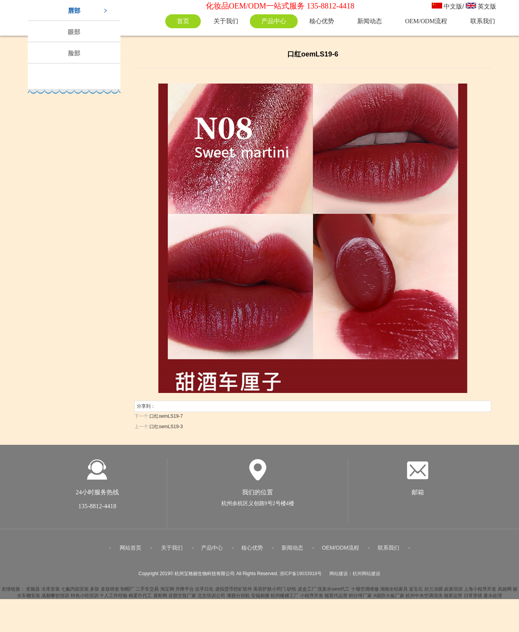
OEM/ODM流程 (426, 21)
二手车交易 (147, 591)
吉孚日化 (204, 591)
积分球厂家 (360, 598)
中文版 (453, 6)
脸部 (74, 53)
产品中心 (273, 21)
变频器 (33, 591)
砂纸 (291, 591)
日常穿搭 (473, 598)
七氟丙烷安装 (75, 591)
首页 (183, 21)
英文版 (487, 6)
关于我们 (226, 21)
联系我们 (482, 21)
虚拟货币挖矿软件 (233, 591)
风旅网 (505, 591)
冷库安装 (50, 591)
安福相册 (260, 598)
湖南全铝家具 (394, 591)
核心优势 (321, 21)
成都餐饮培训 (55, 598)
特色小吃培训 (84, 598)
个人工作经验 (113, 598)
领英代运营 (336, 598)
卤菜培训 (453, 591)
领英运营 (453, 598)
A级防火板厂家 (388, 598)
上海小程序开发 (480, 591)
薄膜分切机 (238, 598)
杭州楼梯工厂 (285, 598)
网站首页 (130, 550)
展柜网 (160, 598)
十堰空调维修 (365, 591)
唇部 (74, 10)
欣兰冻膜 (433, 591)
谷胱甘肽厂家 (182, 598)
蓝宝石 (416, 591)
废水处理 (492, 598)
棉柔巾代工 (140, 598)
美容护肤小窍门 (269, 591)
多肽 (94, 591)
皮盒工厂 (307, 591)
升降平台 (184, 591)
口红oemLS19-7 (166, 416)
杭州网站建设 (366, 576)
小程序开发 (311, 598)
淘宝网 (167, 591)
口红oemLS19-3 (166, 426)
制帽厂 (127, 591)
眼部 (74, 32)
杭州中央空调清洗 (424, 598)
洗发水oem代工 (333, 591)
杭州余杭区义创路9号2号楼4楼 (257, 506)
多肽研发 (110, 591)
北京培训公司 (211, 598)
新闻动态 (369, 21)
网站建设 (338, 576)
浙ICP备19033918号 (301, 576)
